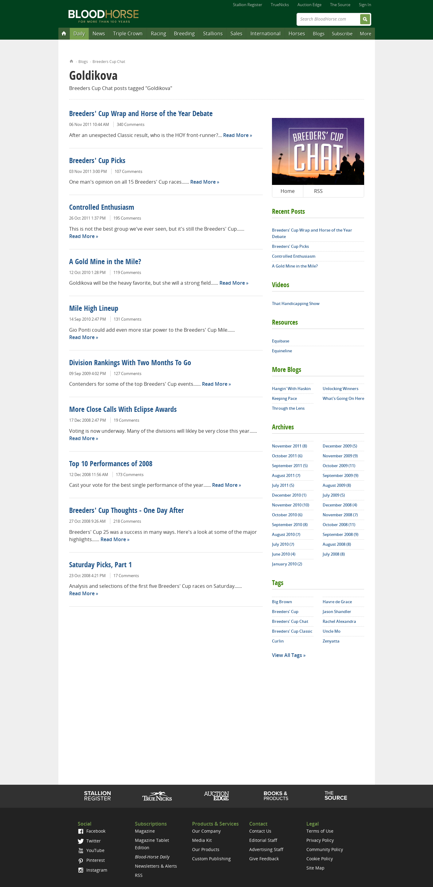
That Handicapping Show (296, 303)
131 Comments (127, 319)
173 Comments (130, 474)
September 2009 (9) (340, 475)
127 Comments (127, 373)
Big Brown (282, 601)
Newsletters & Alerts (156, 866)
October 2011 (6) (287, 456)
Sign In (365, 4)
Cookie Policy (319, 859)
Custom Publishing (211, 859)
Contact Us (260, 831)
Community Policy (324, 849)
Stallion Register (247, 4)
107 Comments (128, 171)
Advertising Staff (266, 849)
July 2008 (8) (334, 554)
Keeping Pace (284, 398)
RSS (318, 191)
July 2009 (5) (334, 495)
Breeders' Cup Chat (290, 621)
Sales (236, 33)
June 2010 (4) (283, 554)
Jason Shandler (337, 611)
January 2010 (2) (287, 564)
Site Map (315, 868)
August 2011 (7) (286, 475)
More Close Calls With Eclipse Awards (123, 410)
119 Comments (127, 272)
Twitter (89, 841)
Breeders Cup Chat (109, 61)
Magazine (145, 831)
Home (71, 60)
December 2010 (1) (289, 495)
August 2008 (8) (337, 544)
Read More (236, 135)
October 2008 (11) (339, 524)
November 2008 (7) (340, 515)
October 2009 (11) (339, 465)
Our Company (206, 831)
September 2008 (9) (340, 534)
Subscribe (342, 33)
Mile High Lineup (93, 309)
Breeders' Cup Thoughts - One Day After (126, 511)
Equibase (280, 341)
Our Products (205, 849)
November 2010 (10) (290, 505)
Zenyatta (331, 641)
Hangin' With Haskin (291, 388)
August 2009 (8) (337, 485)
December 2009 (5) (340, 446)
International (265, 33)
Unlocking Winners (340, 388)
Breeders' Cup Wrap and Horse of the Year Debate (141, 114)
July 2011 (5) (283, 485)
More (365, 33)
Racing (158, 33)
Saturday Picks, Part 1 (100, 565)
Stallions (213, 33)
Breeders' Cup (285, 611)
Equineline (282, 351)
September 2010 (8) (290, 524)
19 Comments (126, 420)
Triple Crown (128, 33)
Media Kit (202, 840)
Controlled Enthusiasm (101, 208)
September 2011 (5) (290, 465)
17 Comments (126, 575)
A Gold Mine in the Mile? (105, 262)
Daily (79, 33)
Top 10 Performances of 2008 (110, 464)
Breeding (184, 33)
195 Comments (127, 218)
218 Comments (127, 521)
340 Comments (130, 124)
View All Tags (287, 655)
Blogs (319, 33)
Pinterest (91, 860)
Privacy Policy (320, 840)
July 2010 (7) (283, 544)
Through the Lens (288, 408)
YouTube (91, 850)
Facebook (91, 831)
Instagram (92, 870)
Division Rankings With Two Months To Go (130, 363)
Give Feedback (264, 859)
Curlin (278, 641)
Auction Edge (309, 4)
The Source (340, 4)
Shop (276, 795)
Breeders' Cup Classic (292, 631)
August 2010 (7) (286, 534)
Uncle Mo (331, 631)
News (99, 33)
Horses (297, 33)
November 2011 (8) (289, 446)
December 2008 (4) (340, 505)
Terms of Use (319, 831)
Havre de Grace (337, 601)
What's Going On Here (343, 398)
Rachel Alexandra (339, 621)
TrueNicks (280, 4)
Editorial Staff (263, 840)
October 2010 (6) (287, 515)
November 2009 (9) (340, 456)
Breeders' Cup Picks (97, 161)
